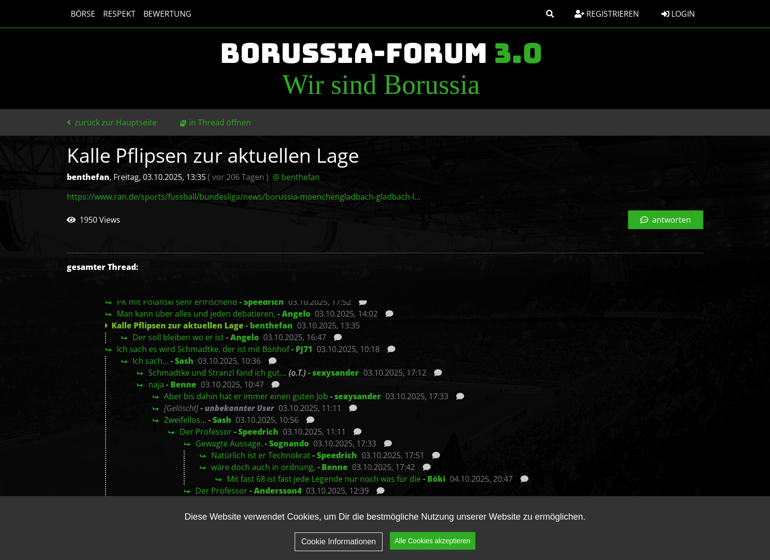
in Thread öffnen (220, 122)
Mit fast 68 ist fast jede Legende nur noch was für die (324, 478)
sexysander (335, 372)
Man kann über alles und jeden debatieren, (196, 313)
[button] (550, 13)
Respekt (119, 13)
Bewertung (167, 13)
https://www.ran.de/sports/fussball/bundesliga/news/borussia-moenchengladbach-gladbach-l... (243, 196)
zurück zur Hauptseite (112, 122)
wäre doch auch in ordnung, (263, 467)
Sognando (289, 443)
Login (678, 13)
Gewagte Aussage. (229, 443)
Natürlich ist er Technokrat (260, 455)
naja (156, 384)
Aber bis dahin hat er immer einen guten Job (246, 396)
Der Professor (206, 431)
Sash (184, 360)
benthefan (271, 325)
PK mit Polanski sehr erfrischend (177, 301)
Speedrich (264, 301)
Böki (436, 478)
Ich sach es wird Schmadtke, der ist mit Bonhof (203, 349)
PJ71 (304, 349)
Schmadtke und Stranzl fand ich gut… (217, 372)
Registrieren (607, 13)
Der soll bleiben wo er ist (178, 337)
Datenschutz (556, 538)
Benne (183, 384)
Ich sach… (150, 360)
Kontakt (677, 538)
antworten (665, 219)
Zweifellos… (185, 419)
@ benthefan (296, 177)
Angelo (296, 313)
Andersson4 (278, 490)
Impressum (622, 538)
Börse (83, 13)
